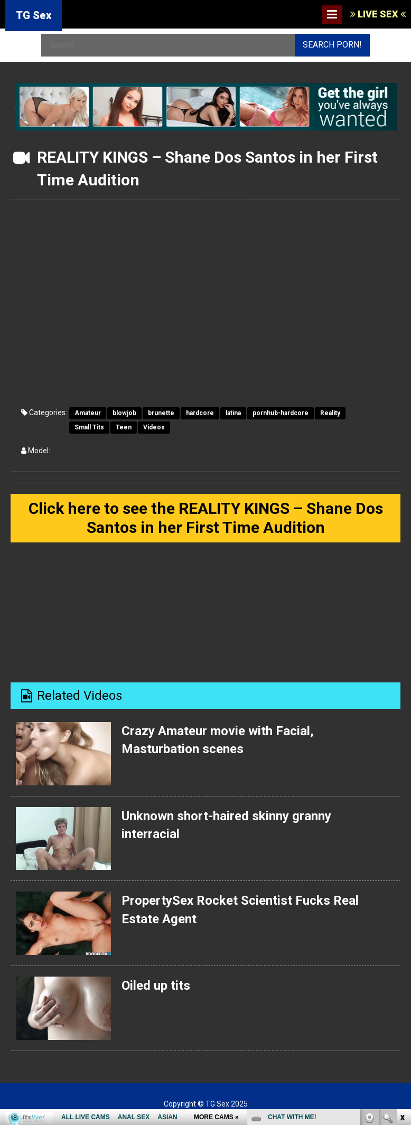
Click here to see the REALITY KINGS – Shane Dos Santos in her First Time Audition (206, 518)
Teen (124, 427)
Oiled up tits (156, 985)
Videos (154, 427)
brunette (161, 413)
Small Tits (89, 427)
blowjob (124, 413)
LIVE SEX (378, 14)
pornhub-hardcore (281, 413)
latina (233, 413)
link (401, 960)
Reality (330, 413)
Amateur (87, 413)
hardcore (200, 413)
